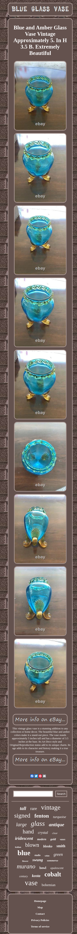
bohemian (48, 885)
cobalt (53, 874)
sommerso (52, 860)
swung (37, 860)
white (47, 856)
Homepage (40, 901)
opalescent (56, 868)
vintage (50, 807)
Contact (40, 913)
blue (23, 853)
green (58, 854)
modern (41, 839)
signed (22, 815)
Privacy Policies (40, 920)
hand (28, 831)
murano (26, 866)
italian (18, 847)
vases (62, 839)
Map (40, 907)
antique (56, 824)
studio (37, 855)
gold (53, 839)
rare (33, 808)
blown (32, 845)
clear (55, 833)
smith (60, 846)
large (21, 824)
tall (23, 808)
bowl (42, 868)
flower (25, 861)
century (23, 876)
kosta (36, 876)
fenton (41, 816)
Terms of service (40, 926)
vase (31, 883)
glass (38, 823)
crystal (43, 833)
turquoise (59, 817)
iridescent (24, 838)
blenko (47, 846)
